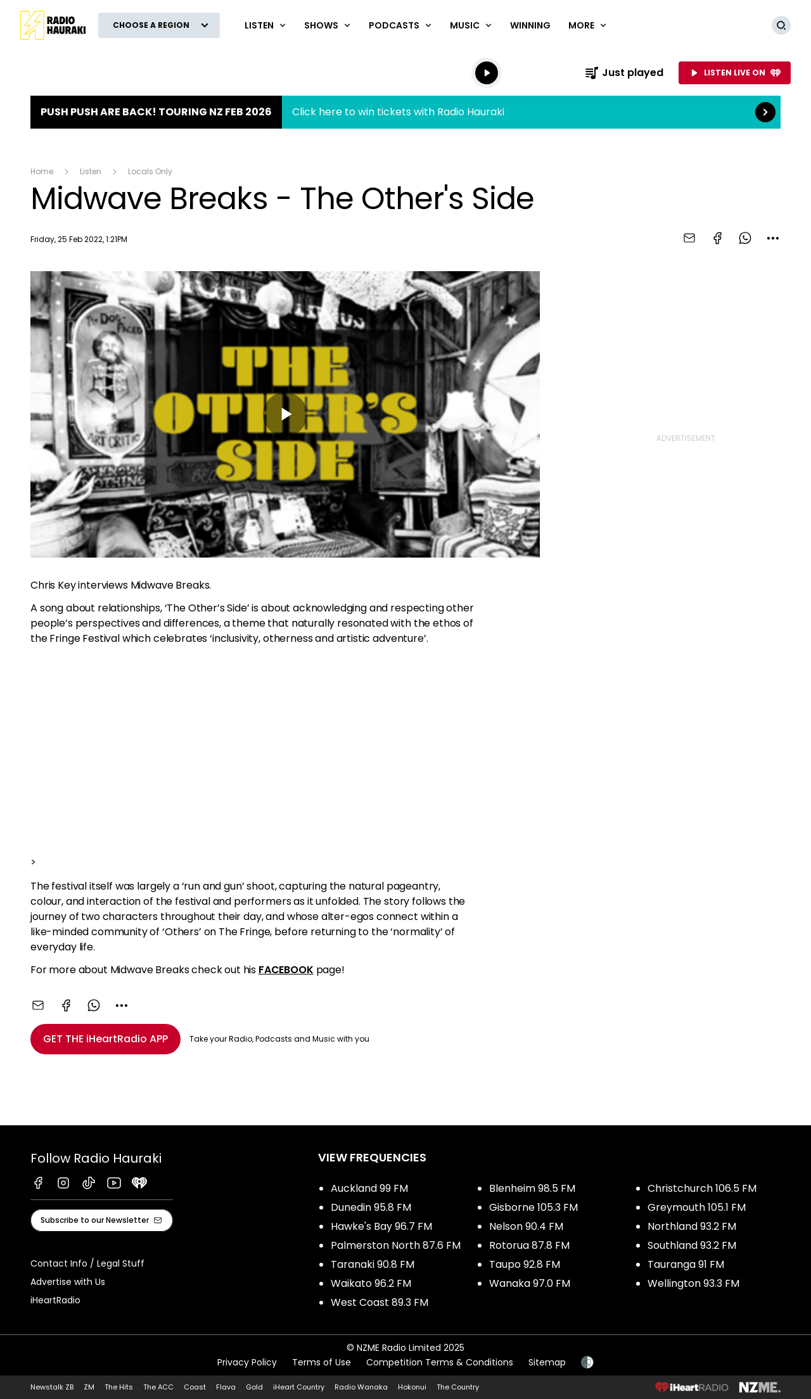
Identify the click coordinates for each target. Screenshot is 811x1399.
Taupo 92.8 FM (524, 1264)
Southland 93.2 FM (692, 1245)
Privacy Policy (247, 1362)
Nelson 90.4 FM (526, 1226)
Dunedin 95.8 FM (371, 1207)
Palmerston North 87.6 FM (396, 1245)
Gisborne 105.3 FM (533, 1207)
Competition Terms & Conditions (439, 1362)
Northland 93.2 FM (692, 1226)
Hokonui (412, 1387)
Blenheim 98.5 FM (532, 1188)
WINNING (530, 25)
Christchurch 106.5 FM (702, 1188)
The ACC (158, 1387)
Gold (254, 1387)
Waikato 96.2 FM (371, 1283)
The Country (458, 1387)
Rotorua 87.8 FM (529, 1245)
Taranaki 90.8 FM (372, 1264)
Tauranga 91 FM (686, 1264)
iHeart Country (298, 1387)
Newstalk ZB (51, 1387)
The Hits (119, 1387)
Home (41, 171)
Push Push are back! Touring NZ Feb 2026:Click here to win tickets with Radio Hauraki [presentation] (405, 112)
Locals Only (150, 171)
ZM (89, 1387)
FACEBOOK (286, 969)
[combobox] (773, 238)
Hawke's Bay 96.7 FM (381, 1226)
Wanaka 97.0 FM (529, 1283)
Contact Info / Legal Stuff (87, 1263)
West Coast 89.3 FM (379, 1302)
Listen (90, 171)
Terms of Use (321, 1362)
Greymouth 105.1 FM (697, 1207)
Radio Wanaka (361, 1387)
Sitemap (547, 1362)
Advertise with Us (67, 1281)
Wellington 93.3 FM (693, 1283)
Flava (226, 1387)
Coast (195, 1387)
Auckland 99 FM (369, 1188)
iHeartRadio (55, 1300)
